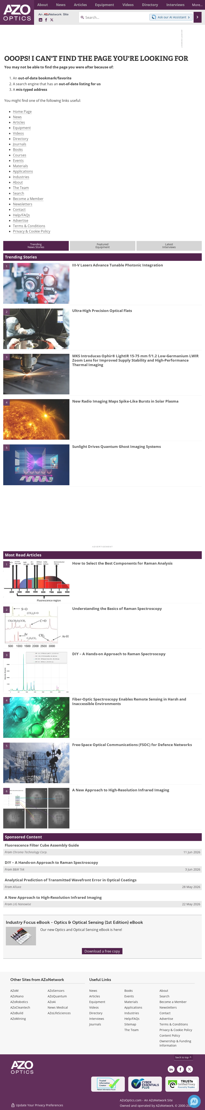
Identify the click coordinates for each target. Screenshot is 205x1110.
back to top (183, 1057)
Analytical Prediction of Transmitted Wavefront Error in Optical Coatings (70, 879)
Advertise (20, 220)
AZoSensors (56, 991)
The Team (21, 187)
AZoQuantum (57, 996)
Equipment (22, 127)
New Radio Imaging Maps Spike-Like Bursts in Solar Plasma (125, 401)
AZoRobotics (19, 1002)
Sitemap (130, 1024)
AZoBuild (16, 1013)
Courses (19, 155)
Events (18, 160)
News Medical (58, 1007)
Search (18, 193)
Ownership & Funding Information (175, 1043)
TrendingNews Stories (36, 245)
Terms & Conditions (29, 226)
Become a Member (28, 198)
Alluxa (17, 887)
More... (195, 5)
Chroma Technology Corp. (30, 852)
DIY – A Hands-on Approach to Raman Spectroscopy (119, 653)
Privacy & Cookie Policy (31, 231)
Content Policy (170, 1035)
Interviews (96, 1019)
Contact (19, 209)
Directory (20, 138)
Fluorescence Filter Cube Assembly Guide (42, 845)
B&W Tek (18, 869)
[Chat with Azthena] (194, 1101)
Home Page (22, 111)
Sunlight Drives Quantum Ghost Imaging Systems (116, 446)
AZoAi (52, 1002)
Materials (20, 166)
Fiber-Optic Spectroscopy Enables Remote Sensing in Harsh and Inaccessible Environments (129, 701)
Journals (19, 144)
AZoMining (18, 1019)
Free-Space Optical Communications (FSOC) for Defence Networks (132, 744)
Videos (18, 133)
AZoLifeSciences (59, 1013)
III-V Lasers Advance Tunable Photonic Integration (117, 265)
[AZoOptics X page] (51, 20)
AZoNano (16, 996)
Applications (23, 171)
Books (18, 149)
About (18, 182)
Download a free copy (102, 951)
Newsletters (22, 204)
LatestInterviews (169, 245)
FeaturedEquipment (102, 245)
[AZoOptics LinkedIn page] (40, 20)
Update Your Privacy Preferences (37, 1104)
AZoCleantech (20, 1007)
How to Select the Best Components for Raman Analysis (122, 563)
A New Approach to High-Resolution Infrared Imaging (120, 789)
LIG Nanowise (22, 904)
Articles (19, 122)
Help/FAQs (21, 215)
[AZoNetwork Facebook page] (46, 20)
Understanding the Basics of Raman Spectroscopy (117, 608)
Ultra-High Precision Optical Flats (102, 310)
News (17, 117)
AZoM (14, 991)
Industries (21, 177)
